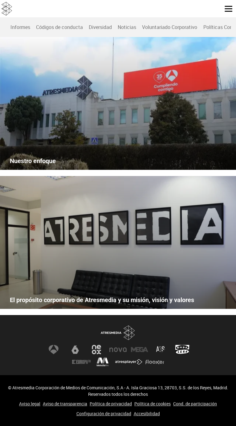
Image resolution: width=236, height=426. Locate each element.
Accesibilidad (147, 413)
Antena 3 (53, 349)
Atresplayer (129, 362)
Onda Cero (182, 349)
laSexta (75, 349)
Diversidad (100, 27)
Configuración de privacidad (103, 413)
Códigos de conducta (59, 27)
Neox (96, 349)
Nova (118, 349)
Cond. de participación (195, 404)
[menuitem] (20, 27)
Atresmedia (118, 332)
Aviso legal (29, 404)
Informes (20, 27)
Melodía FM (102, 362)
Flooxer (154, 362)
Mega (139, 349)
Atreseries (161, 349)
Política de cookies (152, 404)
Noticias (127, 27)
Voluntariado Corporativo (169, 27)
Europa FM (81, 362)
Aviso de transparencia (65, 404)
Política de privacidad (111, 404)
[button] (226, 8)
